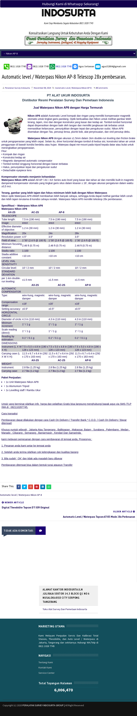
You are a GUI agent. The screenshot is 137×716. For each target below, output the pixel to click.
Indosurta (68, 13)
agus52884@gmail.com (110, 66)
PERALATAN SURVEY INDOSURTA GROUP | (43, 705)
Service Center (47, 672)
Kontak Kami (45, 667)
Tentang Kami (46, 662)
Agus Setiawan (83, 66)
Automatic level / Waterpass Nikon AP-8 (73, 87)
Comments (102, 87)
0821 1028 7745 (18, 66)
